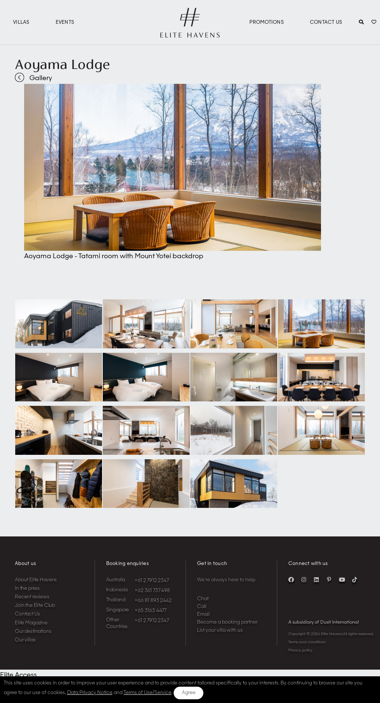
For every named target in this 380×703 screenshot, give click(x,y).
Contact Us (326, 22)
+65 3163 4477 (150, 610)
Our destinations (33, 631)
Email (203, 614)
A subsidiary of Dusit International (323, 622)
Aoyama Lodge (62, 64)
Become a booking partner (227, 622)
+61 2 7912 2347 (152, 580)
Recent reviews (32, 597)
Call (201, 606)
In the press (27, 588)
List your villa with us (220, 630)
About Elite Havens (36, 580)
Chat (203, 599)
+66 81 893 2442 (153, 600)
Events (65, 22)
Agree (189, 692)
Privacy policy (300, 650)
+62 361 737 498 (152, 590)
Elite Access (18, 675)
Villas (21, 22)
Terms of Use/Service (147, 692)
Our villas (25, 640)
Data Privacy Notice (89, 692)
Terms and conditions (306, 642)
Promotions (266, 22)
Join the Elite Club (35, 605)
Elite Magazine (31, 623)
